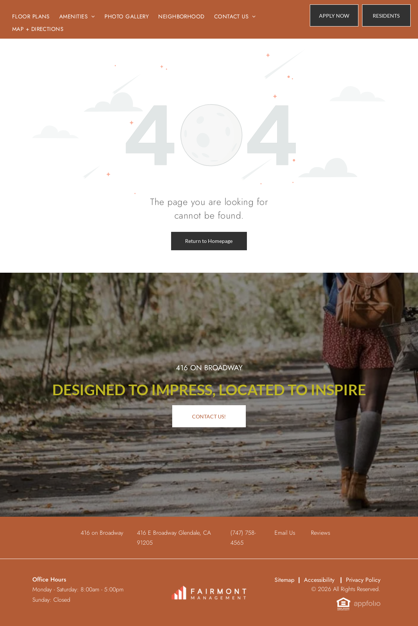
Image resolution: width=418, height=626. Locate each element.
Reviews (320, 532)
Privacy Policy (363, 580)
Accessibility (319, 580)
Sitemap (284, 580)
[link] (386, 15)
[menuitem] (30, 17)
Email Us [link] (284, 532)
